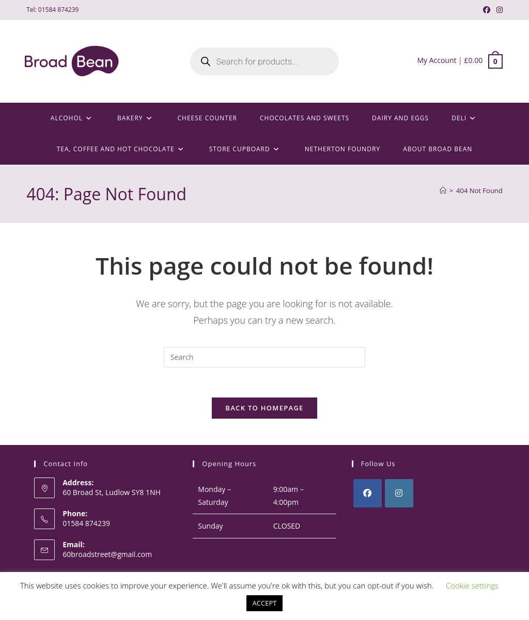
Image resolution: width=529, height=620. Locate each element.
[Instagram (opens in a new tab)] (498, 10)
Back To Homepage (264, 409)
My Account (436, 60)
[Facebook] (367, 495)
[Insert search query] (264, 357)
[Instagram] (399, 495)
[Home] (443, 190)
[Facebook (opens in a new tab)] (486, 10)
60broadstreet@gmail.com (107, 555)
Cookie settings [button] (472, 585)
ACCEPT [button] (265, 603)
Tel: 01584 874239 (52, 9)
